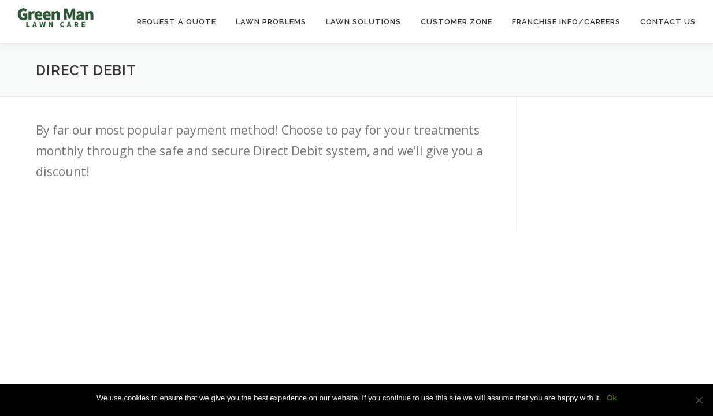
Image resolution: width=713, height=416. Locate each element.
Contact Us (668, 21)
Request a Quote (176, 21)
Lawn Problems (271, 21)
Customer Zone (456, 21)
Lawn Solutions (363, 21)
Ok (612, 397)
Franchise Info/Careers (566, 21)
